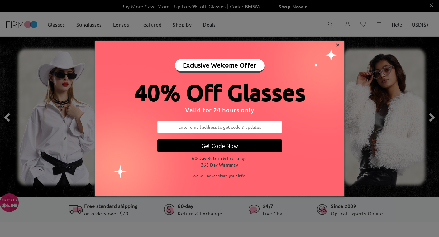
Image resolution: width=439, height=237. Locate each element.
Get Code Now (219, 145)
